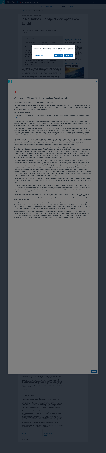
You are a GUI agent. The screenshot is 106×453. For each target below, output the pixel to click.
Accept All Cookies (68, 55)
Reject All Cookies (58, 55)
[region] (53, 52)
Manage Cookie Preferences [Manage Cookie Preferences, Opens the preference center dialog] (39, 55)
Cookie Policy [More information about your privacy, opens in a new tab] (54, 51)
